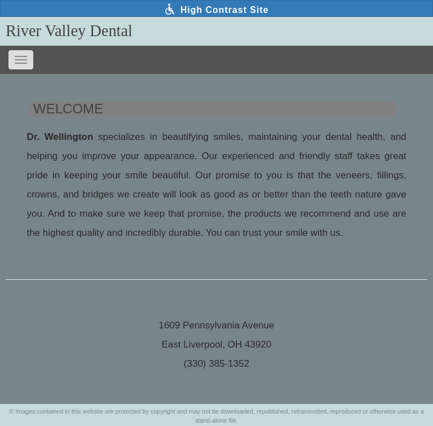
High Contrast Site (216, 9)
